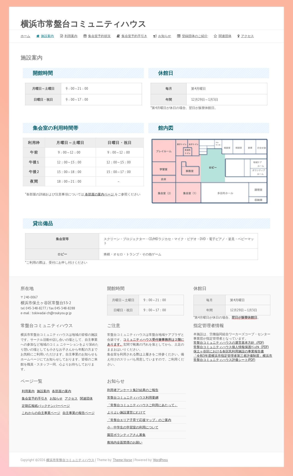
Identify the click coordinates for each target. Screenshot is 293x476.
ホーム (25, 36)
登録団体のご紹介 (195, 36)
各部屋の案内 (61, 391)
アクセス (247, 36)
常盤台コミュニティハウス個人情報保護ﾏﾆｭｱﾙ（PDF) (231, 347)
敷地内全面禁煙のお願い (124, 442)
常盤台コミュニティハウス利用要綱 (132, 397)
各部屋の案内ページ (99, 194)
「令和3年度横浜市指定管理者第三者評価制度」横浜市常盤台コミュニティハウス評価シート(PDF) (232, 357)
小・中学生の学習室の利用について (132, 427)
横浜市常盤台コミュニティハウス (83, 24)
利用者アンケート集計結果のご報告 (132, 390)
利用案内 (71, 36)
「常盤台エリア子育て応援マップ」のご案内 (139, 420)
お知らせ (164, 36)
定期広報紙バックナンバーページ (46, 405)
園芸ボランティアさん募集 (126, 435)
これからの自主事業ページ (41, 413)
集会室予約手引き (134, 36)
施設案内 (47, 36)
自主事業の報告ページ (78, 413)
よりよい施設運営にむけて (126, 412)
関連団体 (225, 36)
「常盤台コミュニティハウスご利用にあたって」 (142, 405)
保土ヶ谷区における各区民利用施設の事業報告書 (228, 351)
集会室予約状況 (99, 36)
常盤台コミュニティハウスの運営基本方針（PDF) (228, 342)
